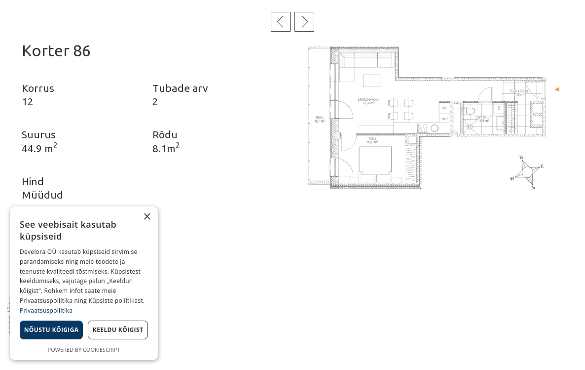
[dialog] (84, 283)
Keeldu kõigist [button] (118, 330)
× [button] (146, 217)
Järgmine (304, 22)
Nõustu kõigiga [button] (51, 330)
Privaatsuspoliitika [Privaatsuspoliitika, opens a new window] (46, 310)
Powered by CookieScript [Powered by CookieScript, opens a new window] (84, 349)
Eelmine (281, 22)
